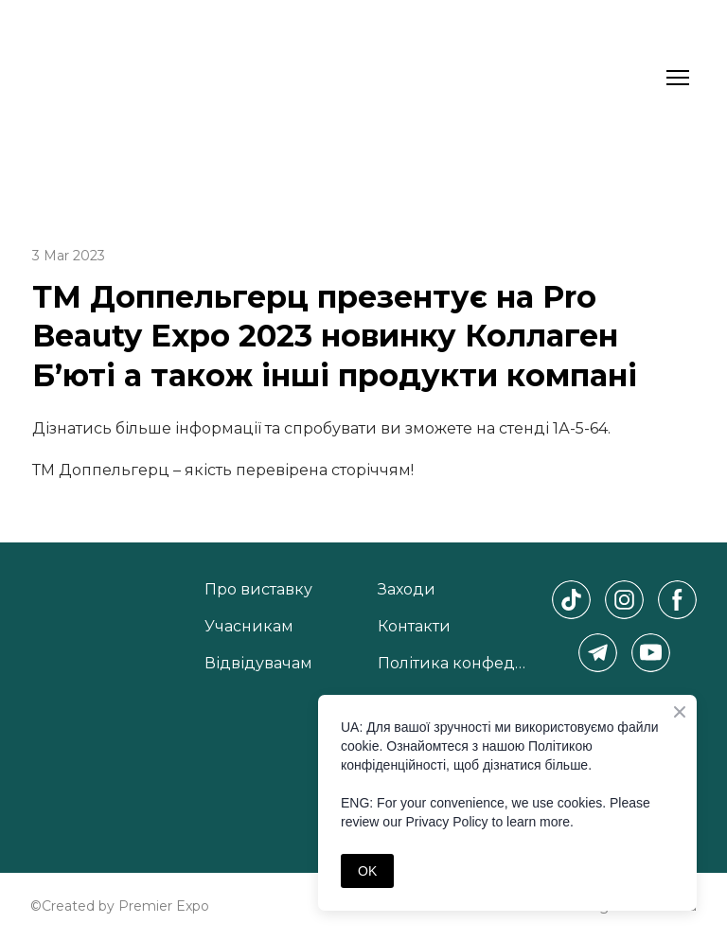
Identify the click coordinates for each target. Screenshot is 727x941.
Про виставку (258, 589)
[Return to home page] (79, 77)
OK (367, 871)
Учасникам (248, 626)
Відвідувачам (258, 663)
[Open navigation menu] (678, 78)
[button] (571, 599)
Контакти (414, 626)
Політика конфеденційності (455, 663)
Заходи (406, 589)
